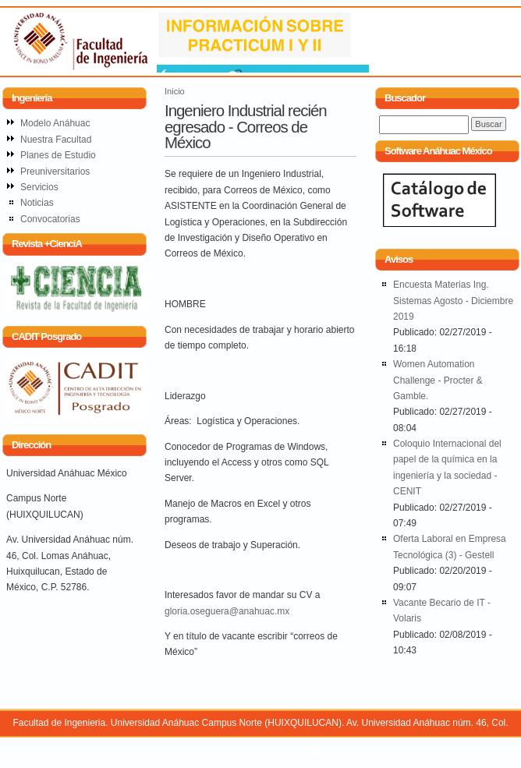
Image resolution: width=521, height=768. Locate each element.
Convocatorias (50, 219)
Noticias (37, 202)
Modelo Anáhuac (55, 123)
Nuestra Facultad (55, 139)
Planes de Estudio (58, 155)
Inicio (175, 91)
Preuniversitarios (55, 171)
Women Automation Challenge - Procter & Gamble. (438, 380)
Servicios (39, 187)
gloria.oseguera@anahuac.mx (227, 611)
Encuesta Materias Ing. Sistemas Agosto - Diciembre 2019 (453, 300)
